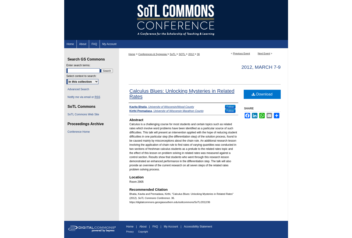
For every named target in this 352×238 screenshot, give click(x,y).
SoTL (173, 54)
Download (262, 94)
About (142, 226)
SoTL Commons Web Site (83, 114)
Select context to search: (81, 76)
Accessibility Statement (198, 226)
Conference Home (79, 131)
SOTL (182, 54)
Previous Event (241, 53)
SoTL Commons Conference (176, 20)
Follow (230, 106)
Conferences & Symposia (152, 54)
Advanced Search (78, 89)
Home (132, 54)
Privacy (130, 231)
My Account (171, 226)
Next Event (264, 53)
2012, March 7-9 (261, 67)
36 (198, 54)
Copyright (143, 231)
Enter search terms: (78, 65)
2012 (191, 54)
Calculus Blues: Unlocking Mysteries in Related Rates (182, 93)
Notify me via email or (84, 97)
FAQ (155, 226)
